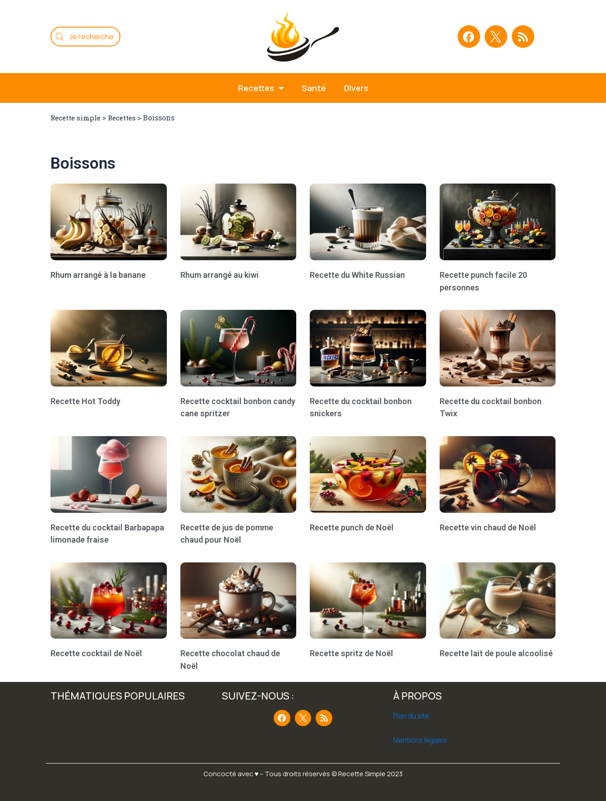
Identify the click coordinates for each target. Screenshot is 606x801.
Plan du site (412, 716)
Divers (356, 88)
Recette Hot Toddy (85, 401)
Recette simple (77, 117)
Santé (314, 88)
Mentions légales (421, 740)
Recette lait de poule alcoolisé (496, 653)
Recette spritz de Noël (351, 653)
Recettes (127, 117)
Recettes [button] (261, 88)
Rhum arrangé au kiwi (219, 275)
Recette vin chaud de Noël (488, 527)
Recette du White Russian (357, 275)
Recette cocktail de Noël (96, 653)
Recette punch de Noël (352, 527)
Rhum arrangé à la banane (98, 275)
